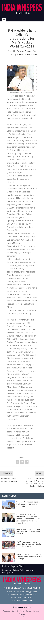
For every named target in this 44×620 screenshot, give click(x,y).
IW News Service (24, 51)
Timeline (22, 614)
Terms (22, 611)
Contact (15, 611)
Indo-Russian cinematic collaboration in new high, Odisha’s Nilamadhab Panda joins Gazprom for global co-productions (28, 518)
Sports (34, 54)
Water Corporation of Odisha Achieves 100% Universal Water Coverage (29, 556)
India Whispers (25, 607)
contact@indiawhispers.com (22, 600)
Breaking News (23, 54)
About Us (6, 611)
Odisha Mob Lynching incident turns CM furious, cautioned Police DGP (28, 531)
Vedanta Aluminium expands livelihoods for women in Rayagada (28, 504)
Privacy (29, 611)
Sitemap (36, 611)
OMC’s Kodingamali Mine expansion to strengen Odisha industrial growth (28, 544)
